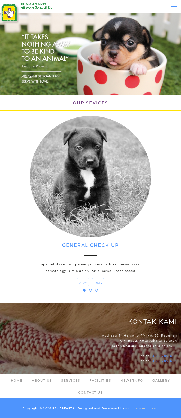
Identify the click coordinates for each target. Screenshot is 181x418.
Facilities (100, 380)
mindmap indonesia (142, 408)
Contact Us (90, 392)
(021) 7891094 (164, 360)
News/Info (131, 380)
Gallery (161, 380)
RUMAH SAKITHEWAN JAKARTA (36, 5)
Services (70, 380)
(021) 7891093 (164, 355)
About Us (42, 380)
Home (17, 380)
